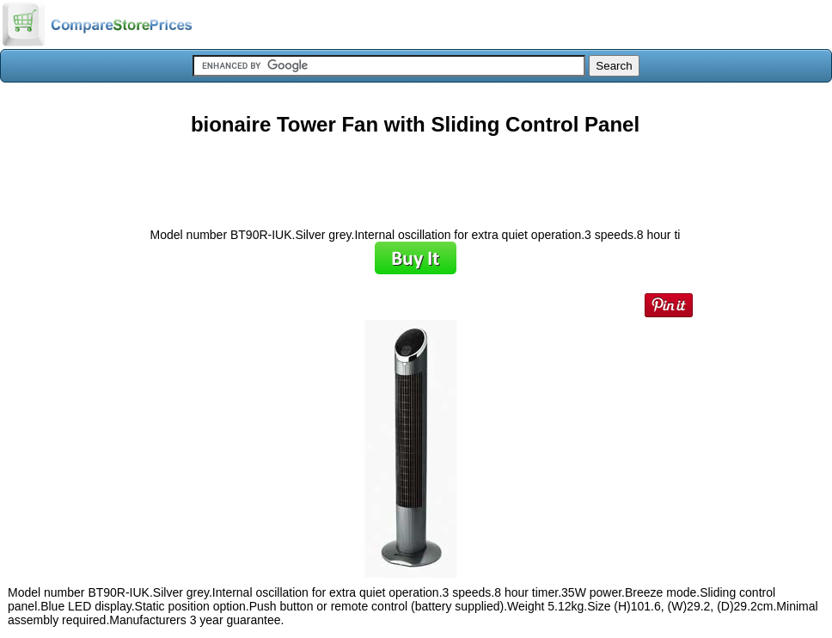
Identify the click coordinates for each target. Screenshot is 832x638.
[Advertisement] (415, 175)
